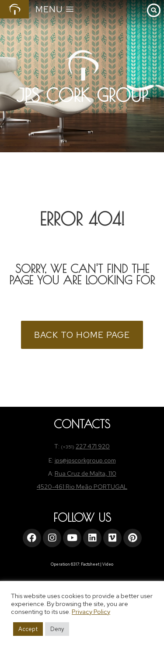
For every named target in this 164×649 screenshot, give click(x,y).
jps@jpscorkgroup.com (85, 460)
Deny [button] (57, 629)
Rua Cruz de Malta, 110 (85, 473)
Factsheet (90, 564)
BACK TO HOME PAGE (82, 335)
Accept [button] (28, 629)
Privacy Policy (91, 611)
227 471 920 (93, 446)
